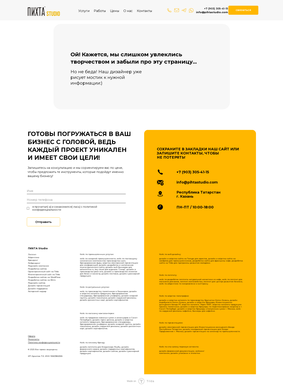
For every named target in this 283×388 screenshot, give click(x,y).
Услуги (84, 11)
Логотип (32, 254)
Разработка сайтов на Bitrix (42, 280)
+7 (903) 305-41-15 (216, 8)
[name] (76, 191)
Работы (100, 11)
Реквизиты (33, 339)
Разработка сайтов (37, 269)
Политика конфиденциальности (44, 342)
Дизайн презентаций (39, 286)
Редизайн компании (38, 266)
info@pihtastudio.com (212, 12)
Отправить (43, 222)
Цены (114, 11)
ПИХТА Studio (38, 248)
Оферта (31, 336)
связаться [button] (243, 10)
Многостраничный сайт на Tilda (44, 274)
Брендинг (33, 260)
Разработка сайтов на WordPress (44, 277)
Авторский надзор (37, 291)
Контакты (144, 11)
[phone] (76, 200)
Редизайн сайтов (36, 283)
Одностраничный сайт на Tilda (43, 271)
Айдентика (33, 257)
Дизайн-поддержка (38, 289)
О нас (128, 11)
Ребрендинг (34, 263)
